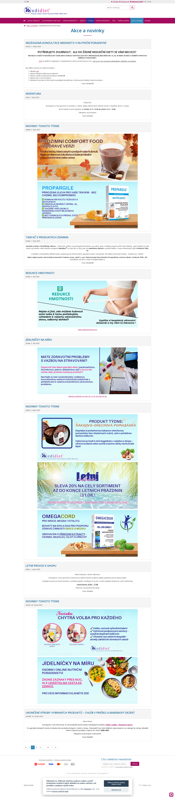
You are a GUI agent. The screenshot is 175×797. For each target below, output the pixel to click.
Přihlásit (115, 2)
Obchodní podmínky (46, 760)
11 (48, 747)
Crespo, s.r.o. (146, 785)
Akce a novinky (32, 26)
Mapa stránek (28, 785)
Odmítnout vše (116, 790)
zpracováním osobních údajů (124, 767)
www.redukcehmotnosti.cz (87, 330)
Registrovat (124, 2)
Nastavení (87, 789)
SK (28, 2)
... (43, 747)
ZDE (40, 61)
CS (25, 2)
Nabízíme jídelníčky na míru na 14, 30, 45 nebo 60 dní (87, 396)
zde (37, 71)
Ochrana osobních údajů (62, 760)
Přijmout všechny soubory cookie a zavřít (116, 783)
